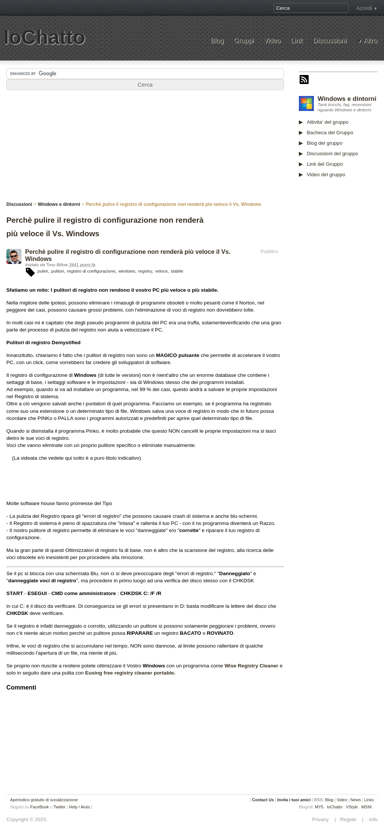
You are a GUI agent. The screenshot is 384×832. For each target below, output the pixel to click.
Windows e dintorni (347, 98)
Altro (370, 40)
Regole (348, 819)
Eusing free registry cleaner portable (129, 673)
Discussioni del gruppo (332, 153)
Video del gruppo (326, 174)
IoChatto (44, 36)
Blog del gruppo (324, 143)
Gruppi (244, 40)
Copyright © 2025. (27, 819)
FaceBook (39, 807)
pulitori (57, 271)
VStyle (352, 807)
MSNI (366, 807)
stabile (177, 271)
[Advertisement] (341, 300)
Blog (217, 40)
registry (145, 271)
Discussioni (329, 40)
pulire (43, 271)
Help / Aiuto (79, 807)
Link (297, 40)
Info (371, 819)
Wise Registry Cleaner (251, 666)
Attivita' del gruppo (327, 122)
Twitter (59, 807)
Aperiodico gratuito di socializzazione (44, 800)
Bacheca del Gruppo (330, 132)
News (356, 800)
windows (126, 271)
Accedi (364, 8)
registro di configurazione (91, 271)
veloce (161, 271)
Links (369, 800)
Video (272, 40)
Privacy (322, 819)
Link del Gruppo (325, 164)
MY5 (319, 807)
